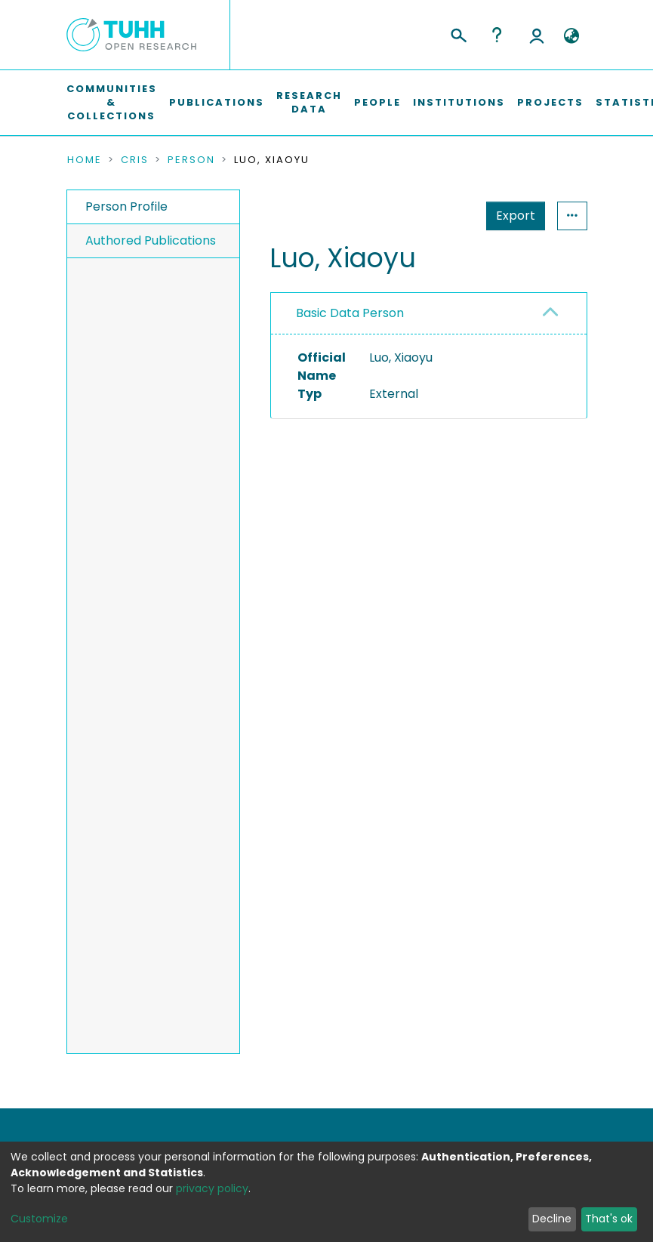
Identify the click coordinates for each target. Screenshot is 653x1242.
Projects (550, 102)
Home (84, 160)
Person (191, 160)
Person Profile (126, 206)
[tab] (428, 313)
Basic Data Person (350, 313)
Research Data (309, 102)
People (377, 102)
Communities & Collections (111, 102)
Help (496, 34)
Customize (39, 1218)
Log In (536, 34)
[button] (571, 36)
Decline (551, 1218)
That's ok (609, 1218)
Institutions (459, 102)
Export (515, 215)
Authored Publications (150, 240)
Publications (216, 102)
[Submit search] (457, 33)
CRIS (135, 160)
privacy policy (212, 1188)
